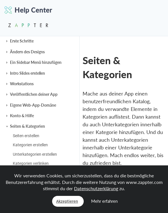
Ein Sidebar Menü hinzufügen (36, 62)
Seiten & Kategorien (27, 126)
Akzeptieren (67, 201)
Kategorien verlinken (31, 163)
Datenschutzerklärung (96, 188)
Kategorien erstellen (30, 145)
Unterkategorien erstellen (35, 154)
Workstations (22, 83)
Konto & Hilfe (22, 115)
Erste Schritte (22, 40)
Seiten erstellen (26, 135)
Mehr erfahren (104, 201)
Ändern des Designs (27, 51)
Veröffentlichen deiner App (34, 94)
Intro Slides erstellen (27, 73)
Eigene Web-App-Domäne (33, 105)
